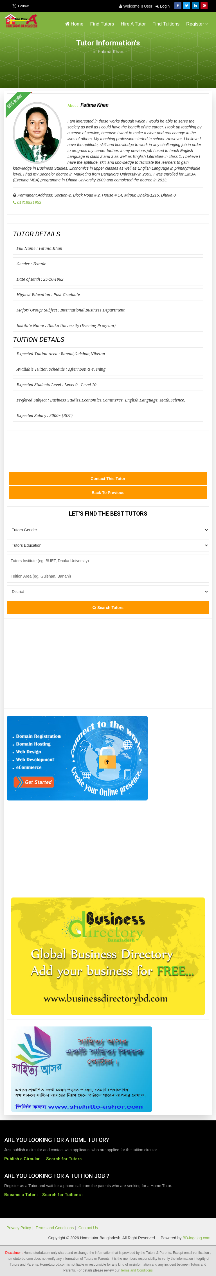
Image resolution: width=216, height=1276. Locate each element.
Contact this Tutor (108, 478)
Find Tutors (102, 24)
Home (74, 24)
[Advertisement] (167, 67)
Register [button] (197, 24)
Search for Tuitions (61, 1194)
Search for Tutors (64, 1158)
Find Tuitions (165, 24)
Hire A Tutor (133, 24)
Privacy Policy (18, 1228)
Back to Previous (108, 492)
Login (163, 6)
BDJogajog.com (196, 1238)
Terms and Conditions (55, 1228)
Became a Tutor (20, 1194)
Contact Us (88, 1228)
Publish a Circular (22, 1158)
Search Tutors (108, 607)
